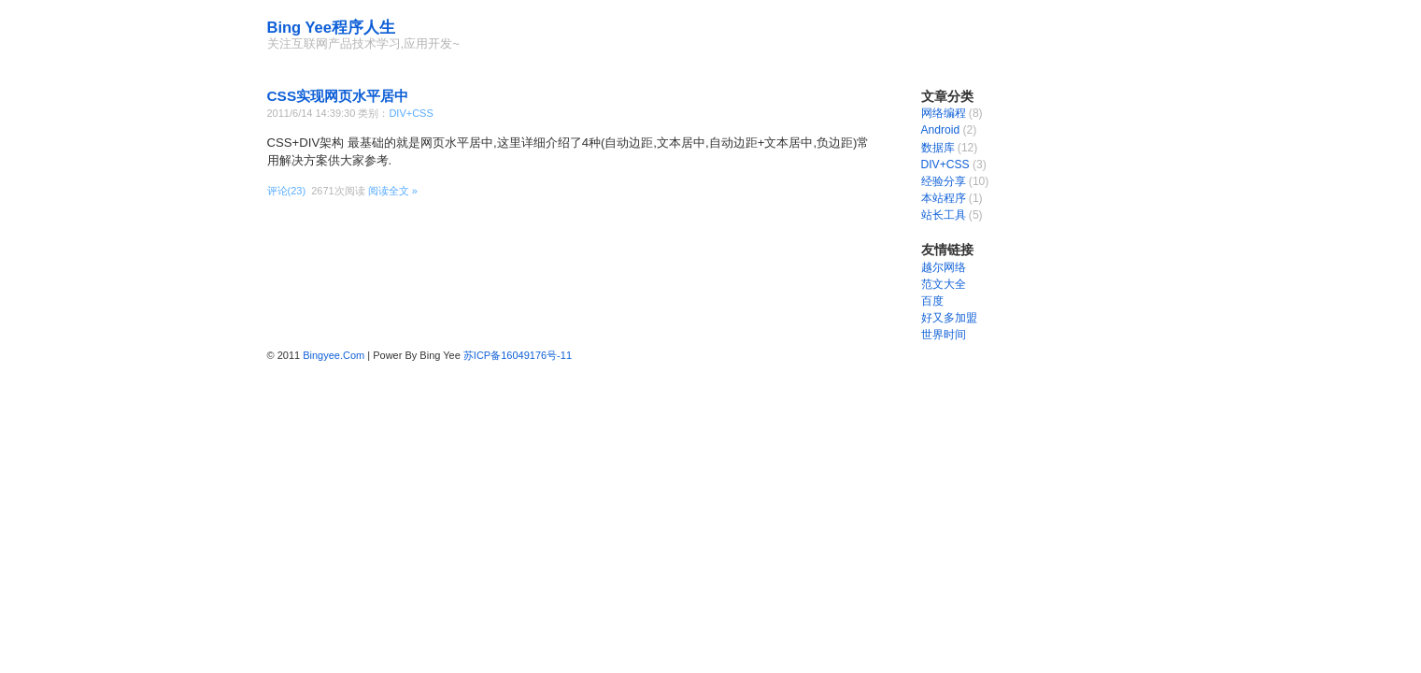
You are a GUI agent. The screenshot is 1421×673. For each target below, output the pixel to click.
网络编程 (943, 113)
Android (940, 129)
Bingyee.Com (333, 355)
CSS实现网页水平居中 (338, 96)
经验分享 (943, 181)
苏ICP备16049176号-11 (517, 355)
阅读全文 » (393, 190)
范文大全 (943, 284)
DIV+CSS (411, 113)
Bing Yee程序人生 (331, 27)
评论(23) (286, 190)
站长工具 (943, 215)
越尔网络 (943, 267)
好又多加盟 (949, 317)
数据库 (938, 147)
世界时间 (943, 334)
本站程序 (943, 198)
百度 (932, 301)
